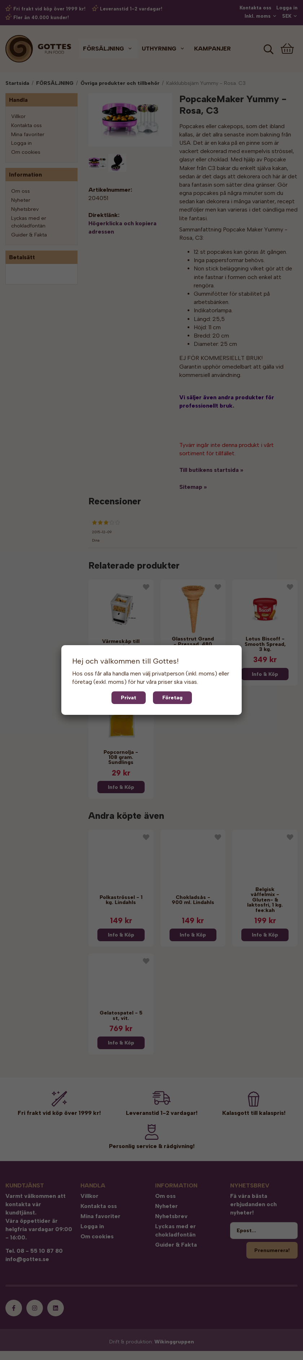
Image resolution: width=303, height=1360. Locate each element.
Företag (172, 697)
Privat (128, 697)
